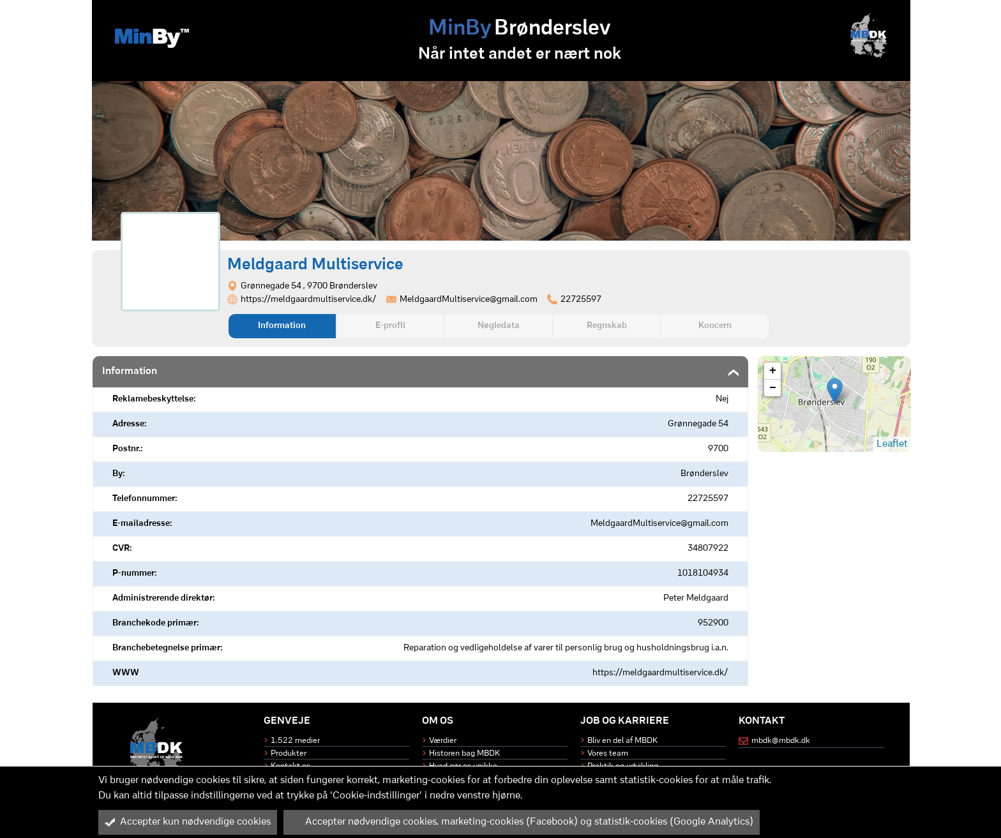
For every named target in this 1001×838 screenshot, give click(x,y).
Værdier (442, 741)
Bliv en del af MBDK (622, 741)
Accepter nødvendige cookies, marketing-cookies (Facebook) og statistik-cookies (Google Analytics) (521, 822)
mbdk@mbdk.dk (780, 741)
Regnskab (607, 326)
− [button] (772, 388)
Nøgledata (499, 326)
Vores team (607, 753)
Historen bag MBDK (464, 753)
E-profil (390, 326)
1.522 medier (295, 741)
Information (282, 326)
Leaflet (892, 444)
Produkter (288, 753)
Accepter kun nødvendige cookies (188, 822)
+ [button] (772, 370)
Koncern (715, 326)
